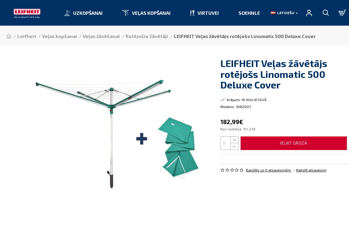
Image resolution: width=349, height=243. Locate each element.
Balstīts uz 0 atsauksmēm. (269, 170)
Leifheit (26, 36)
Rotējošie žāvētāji (147, 36)
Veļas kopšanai (59, 36)
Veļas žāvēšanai (101, 36)
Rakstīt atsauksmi (311, 170)
